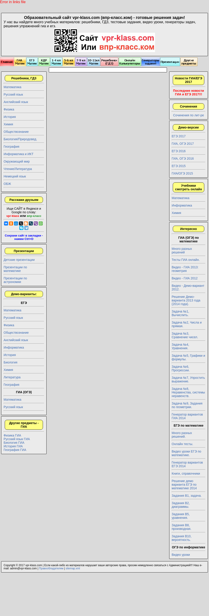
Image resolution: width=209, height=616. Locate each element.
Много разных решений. (182, 434)
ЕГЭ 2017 (179, 136)
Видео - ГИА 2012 (185, 278)
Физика (9, 109)
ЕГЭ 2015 (179, 166)
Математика (12, 87)
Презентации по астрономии (15, 280)
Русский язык (13, 94)
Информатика (14, 347)
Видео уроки (181, 554)
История (10, 117)
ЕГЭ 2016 (179, 151)
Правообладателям (51, 568)
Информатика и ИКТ (19, 154)
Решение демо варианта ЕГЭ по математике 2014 (184, 484)
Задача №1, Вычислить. (180, 313)
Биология (10, 362)
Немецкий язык (15, 176)
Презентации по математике (15, 269)
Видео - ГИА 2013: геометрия (185, 269)
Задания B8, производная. (181, 527)
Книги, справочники (186, 473)
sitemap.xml (73, 568)
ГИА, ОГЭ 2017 (183, 143)
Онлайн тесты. (182, 444)
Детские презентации (19, 260)
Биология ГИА (14, 442)
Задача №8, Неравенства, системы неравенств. (188, 392)
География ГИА (15, 450)
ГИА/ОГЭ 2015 (182, 173)
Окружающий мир (17, 161)
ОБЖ (7, 184)
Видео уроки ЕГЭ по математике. (186, 453)
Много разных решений (182, 250)
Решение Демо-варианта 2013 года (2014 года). (186, 300)
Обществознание (16, 131)
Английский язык (16, 102)
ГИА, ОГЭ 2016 (183, 158)
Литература (12, 377)
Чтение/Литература (18, 169)
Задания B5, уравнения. (181, 515)
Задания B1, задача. (187, 495)
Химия (8, 124)
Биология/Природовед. (20, 139)
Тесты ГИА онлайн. (186, 260)
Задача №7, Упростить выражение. (188, 379)
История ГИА (13, 446)
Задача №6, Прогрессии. (181, 368)
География (11, 146)
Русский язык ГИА (17, 439)
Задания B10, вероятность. (181, 538)
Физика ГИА (12, 435)
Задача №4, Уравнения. (180, 346)
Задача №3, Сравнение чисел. (185, 335)
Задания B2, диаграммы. (181, 504)
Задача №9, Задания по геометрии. (187, 405)
